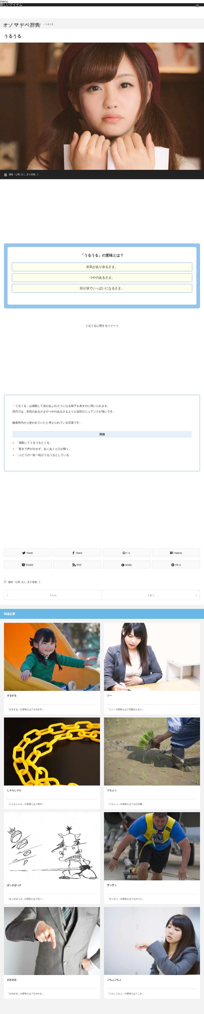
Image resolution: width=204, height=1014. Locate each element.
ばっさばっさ (14, 884)
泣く (23, 174)
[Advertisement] (102, 210)
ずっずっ (112, 884)
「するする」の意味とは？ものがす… (25, 709)
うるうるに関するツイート (102, 325)
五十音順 (30, 174)
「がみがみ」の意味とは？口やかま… (25, 993)
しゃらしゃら (14, 789)
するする (12, 695)
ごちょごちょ (114, 979)
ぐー (109, 695)
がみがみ (12, 979)
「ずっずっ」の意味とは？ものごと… (125, 898)
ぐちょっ (112, 789)
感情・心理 (14, 174)
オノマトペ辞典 (21, 25)
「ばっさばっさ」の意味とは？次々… (25, 898)
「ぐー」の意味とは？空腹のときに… (125, 709)
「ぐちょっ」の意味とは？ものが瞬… (125, 803)
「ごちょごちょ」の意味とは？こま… (125, 993)
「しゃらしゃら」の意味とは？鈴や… (25, 803)
